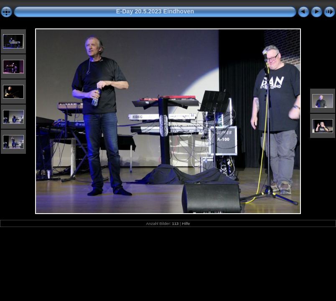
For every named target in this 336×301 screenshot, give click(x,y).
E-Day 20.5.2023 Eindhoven (155, 11)
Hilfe (186, 223)
